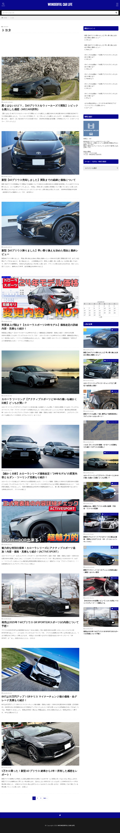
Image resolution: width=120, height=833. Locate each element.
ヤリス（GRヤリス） (43, 45)
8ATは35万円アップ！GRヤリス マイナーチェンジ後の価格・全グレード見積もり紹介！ (39, 698)
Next (45, 798)
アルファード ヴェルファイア (41, 37)
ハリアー (5, 45)
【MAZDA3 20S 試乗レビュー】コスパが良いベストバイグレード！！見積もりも (100, 602)
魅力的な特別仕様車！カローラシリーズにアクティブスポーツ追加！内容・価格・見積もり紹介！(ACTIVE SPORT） (38, 549)
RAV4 (20, 37)
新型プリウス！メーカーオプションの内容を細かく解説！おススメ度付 (100, 571)
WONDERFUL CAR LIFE (60, 4)
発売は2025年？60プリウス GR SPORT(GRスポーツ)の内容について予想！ (40, 624)
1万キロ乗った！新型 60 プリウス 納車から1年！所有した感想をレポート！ (40, 772)
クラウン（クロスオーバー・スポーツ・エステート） (48, 41)
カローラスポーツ (8, 41)
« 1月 (100, 317)
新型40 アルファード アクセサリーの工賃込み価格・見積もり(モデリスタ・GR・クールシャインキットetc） (100, 539)
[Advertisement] (100, 236)
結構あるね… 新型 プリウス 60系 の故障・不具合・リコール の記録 (99, 507)
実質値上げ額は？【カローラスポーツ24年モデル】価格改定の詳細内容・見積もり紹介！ (40, 326)
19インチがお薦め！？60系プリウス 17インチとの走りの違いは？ (100, 56)
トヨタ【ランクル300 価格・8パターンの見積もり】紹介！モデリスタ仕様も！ (100, 446)
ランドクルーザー (64, 45)
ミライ (21, 45)
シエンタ (68, 41)
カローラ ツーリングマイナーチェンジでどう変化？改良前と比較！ (99, 384)
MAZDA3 (115, 577)
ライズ (54, 45)
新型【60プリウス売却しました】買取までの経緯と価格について (39, 179)
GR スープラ (6, 37)
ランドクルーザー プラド (10, 49)
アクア (27, 37)
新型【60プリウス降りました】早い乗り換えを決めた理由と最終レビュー (40, 252)
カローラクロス (63, 37)
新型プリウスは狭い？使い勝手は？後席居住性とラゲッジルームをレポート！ (100, 415)
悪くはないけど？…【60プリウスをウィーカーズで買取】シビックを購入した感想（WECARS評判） (40, 107)
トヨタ (12, 18)
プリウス (13, 45)
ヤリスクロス (30, 45)
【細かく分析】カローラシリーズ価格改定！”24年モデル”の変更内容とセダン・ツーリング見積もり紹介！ (39, 475)
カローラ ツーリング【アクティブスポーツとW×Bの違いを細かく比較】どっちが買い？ (39, 401)
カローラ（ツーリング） (23, 41)
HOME (5, 18)
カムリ (54, 37)
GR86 (14, 37)
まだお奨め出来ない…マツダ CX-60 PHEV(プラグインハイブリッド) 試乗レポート (100, 104)
